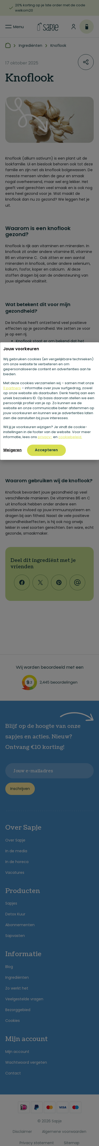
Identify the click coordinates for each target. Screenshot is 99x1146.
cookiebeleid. (70, 436)
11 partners (12, 388)
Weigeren (12, 450)
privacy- (45, 436)
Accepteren (46, 450)
